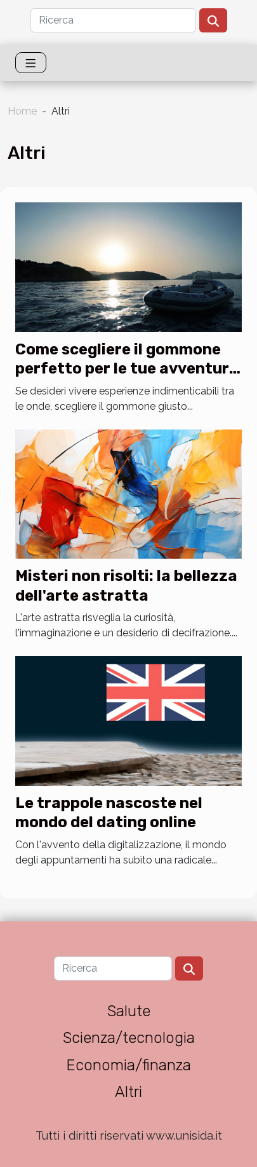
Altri (128, 1092)
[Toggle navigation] (30, 62)
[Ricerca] (113, 20)
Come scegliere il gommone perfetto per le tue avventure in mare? (126, 368)
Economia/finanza (128, 1065)
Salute (128, 1011)
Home (22, 111)
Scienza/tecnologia (129, 1038)
